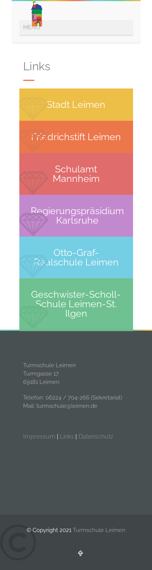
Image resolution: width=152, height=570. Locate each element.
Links (67, 436)
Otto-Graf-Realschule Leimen (76, 257)
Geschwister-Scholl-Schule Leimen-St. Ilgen (76, 304)
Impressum (39, 436)
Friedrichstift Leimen (76, 136)
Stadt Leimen (76, 104)
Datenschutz (95, 436)
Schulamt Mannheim (76, 173)
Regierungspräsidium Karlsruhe (77, 215)
